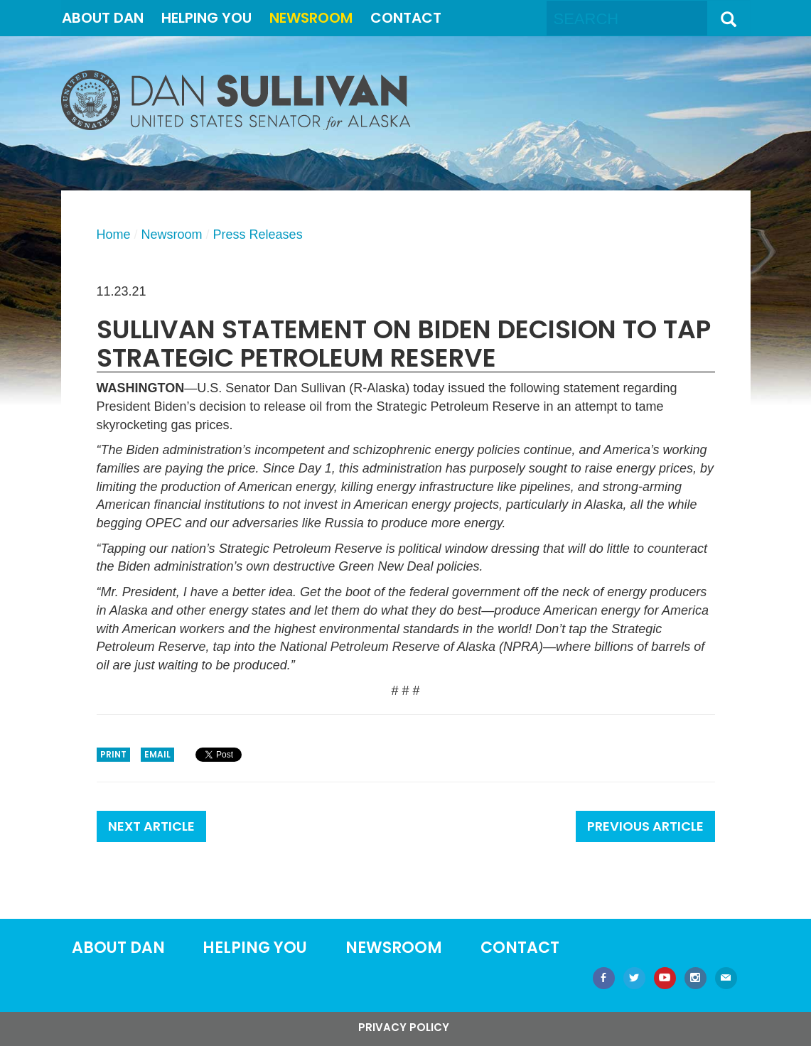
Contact (405, 18)
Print (113, 754)
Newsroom (311, 18)
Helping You (206, 18)
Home (114, 234)
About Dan (103, 18)
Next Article (151, 826)
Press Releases (258, 234)
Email (157, 754)
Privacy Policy (403, 1027)
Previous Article (645, 826)
